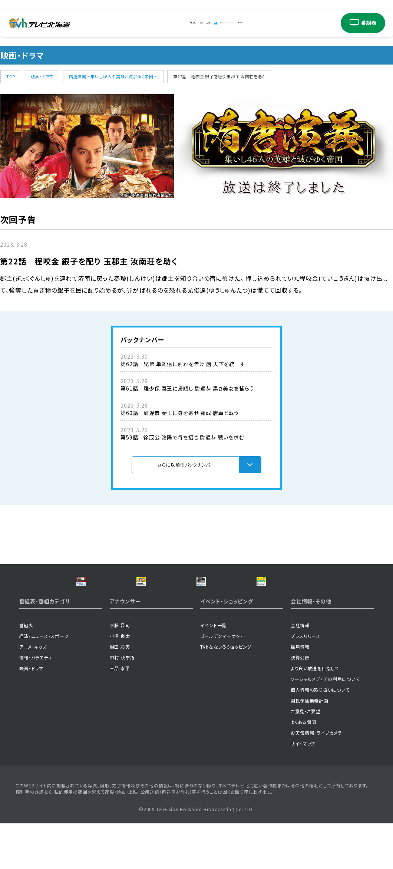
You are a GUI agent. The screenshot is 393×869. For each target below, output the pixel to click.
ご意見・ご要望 (306, 756)
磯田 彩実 (120, 691)
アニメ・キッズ (33, 691)
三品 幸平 (120, 713)
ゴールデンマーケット (221, 681)
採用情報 (300, 691)
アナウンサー (273, 23)
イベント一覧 (213, 670)
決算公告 (300, 702)
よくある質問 (303, 767)
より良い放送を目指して (315, 713)
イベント (240, 23)
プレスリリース (305, 681)
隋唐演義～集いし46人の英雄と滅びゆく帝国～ (113, 76)
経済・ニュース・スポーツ (44, 681)
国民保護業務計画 (309, 745)
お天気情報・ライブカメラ (316, 777)
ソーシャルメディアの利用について (325, 724)
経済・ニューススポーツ (124, 23)
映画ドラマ (214, 23)
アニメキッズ (157, 23)
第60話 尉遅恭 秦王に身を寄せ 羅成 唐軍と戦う (179, 413)
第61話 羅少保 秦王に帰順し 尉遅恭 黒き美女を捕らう (187, 388)
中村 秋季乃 (122, 702)
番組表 (26, 670)
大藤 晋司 (120, 670)
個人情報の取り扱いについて (320, 734)
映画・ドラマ (42, 76)
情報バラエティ (185, 23)
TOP (10, 76)
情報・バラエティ (35, 702)
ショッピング (310, 23)
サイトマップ (303, 788)
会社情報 (300, 670)
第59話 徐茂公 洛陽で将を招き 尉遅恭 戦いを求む (182, 437)
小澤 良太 (120, 681)
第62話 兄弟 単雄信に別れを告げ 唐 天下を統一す (182, 364)
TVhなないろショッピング (225, 691)
